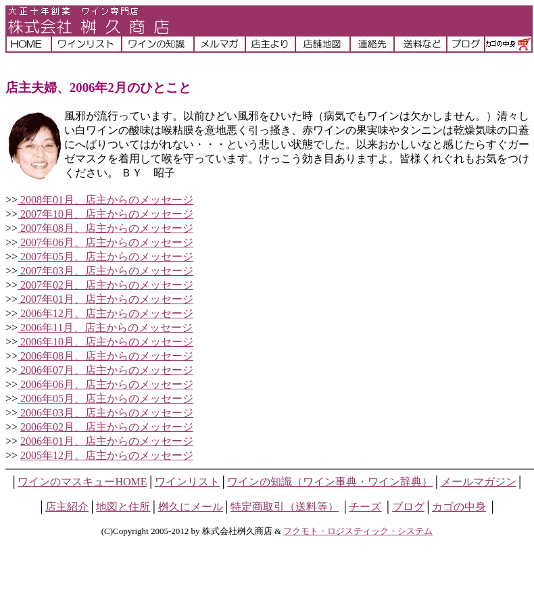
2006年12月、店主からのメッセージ (105, 313)
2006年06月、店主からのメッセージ (105, 384)
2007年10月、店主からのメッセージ (105, 214)
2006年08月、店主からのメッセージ (105, 356)
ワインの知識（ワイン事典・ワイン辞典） (330, 481)
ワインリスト (187, 481)
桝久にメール (190, 506)
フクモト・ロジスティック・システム (358, 531)
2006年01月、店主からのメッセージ (106, 441)
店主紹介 (67, 506)
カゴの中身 (459, 506)
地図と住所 (123, 506)
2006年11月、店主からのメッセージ (105, 327)
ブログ (408, 506)
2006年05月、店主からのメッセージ (105, 398)
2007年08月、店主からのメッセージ (105, 228)
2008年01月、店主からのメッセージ (105, 200)
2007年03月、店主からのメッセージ (105, 270)
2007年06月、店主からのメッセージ (105, 242)
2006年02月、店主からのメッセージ (106, 427)
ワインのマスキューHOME (82, 481)
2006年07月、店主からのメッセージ (105, 370)
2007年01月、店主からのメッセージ (105, 299)
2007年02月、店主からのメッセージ (105, 285)
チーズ (365, 506)
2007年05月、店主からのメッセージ (105, 256)
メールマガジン (478, 481)
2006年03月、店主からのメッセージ (105, 412)
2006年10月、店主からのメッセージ (105, 341)
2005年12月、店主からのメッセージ (106, 455)
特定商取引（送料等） (284, 506)
